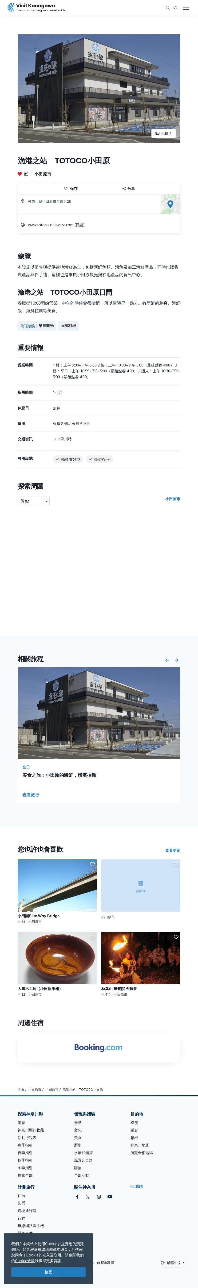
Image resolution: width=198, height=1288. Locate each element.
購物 (78, 1167)
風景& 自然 (83, 1160)
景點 (78, 1122)
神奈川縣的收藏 (31, 1130)
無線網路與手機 (31, 1225)
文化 (78, 1130)
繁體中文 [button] (171, 1262)
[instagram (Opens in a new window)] (99, 1197)
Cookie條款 (25, 1260)
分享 (128, 188)
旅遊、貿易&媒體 (99, 1262)
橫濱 (134, 1122)
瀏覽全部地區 (142, 1152)
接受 (48, 1272)
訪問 (21, 1203)
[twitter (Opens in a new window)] (87, 1197)
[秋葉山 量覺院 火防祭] (140, 964)
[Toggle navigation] (185, 7)
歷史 (78, 1145)
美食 (78, 1137)
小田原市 (42, 174)
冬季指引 (25, 1167)
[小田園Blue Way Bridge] (57, 891)
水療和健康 (83, 1152)
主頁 (21, 1089)
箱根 (134, 1137)
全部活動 (81, 1175)
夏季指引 (25, 1152)
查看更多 (172, 850)
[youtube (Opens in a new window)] (110, 1197)
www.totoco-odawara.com (50, 224)
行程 (21, 1218)
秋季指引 (25, 1160)
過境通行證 (27, 1210)
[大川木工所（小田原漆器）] (57, 964)
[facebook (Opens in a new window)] (77, 1197)
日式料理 (68, 325)
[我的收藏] (175, 7)
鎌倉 (134, 1130)
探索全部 (25, 1175)
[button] (175, 8)
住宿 (21, 1195)
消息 (21, 1122)
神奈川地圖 (140, 1145)
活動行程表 (27, 1137)
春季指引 (25, 1145)
